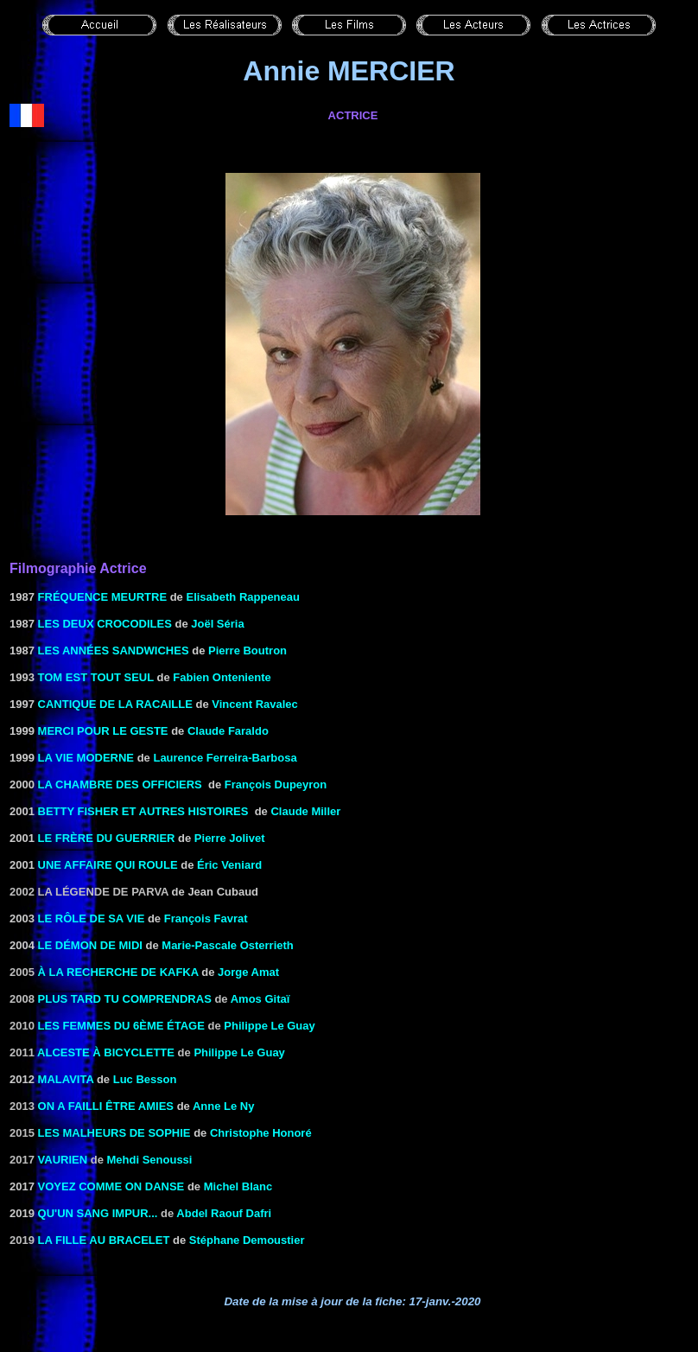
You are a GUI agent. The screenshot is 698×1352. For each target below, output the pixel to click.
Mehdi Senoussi (150, 1159)
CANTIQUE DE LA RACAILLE (115, 704)
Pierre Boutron (247, 650)
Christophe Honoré (261, 1132)
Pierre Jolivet (229, 838)
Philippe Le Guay (269, 1025)
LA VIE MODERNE (86, 757)
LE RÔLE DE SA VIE (91, 918)
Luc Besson (145, 1079)
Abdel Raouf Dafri (223, 1213)
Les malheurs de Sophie (114, 1132)
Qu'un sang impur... (98, 1213)
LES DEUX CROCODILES (105, 623)
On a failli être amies (106, 1106)
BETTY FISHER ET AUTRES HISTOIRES (143, 811)
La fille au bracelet (104, 1240)
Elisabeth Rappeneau (242, 596)
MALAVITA (66, 1079)
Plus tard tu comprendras (125, 998)
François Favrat (206, 918)
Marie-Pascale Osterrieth (227, 945)
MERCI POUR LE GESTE (103, 730)
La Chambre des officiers (120, 784)
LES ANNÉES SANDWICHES (113, 650)
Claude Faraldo (228, 730)
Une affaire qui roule (108, 864)
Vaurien (63, 1159)
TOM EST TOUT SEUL (96, 677)
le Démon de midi (90, 945)
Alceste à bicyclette (105, 1052)
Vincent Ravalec (254, 704)
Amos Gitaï (260, 998)
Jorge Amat (248, 972)
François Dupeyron (276, 784)
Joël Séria (217, 623)
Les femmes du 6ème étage (121, 1025)
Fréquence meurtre (103, 596)
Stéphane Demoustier (247, 1240)
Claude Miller (305, 811)
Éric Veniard (229, 864)
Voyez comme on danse (111, 1186)
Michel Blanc (238, 1186)
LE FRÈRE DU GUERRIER (106, 838)
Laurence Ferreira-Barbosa (224, 757)
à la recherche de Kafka (118, 972)
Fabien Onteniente (221, 677)
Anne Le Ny (224, 1106)
